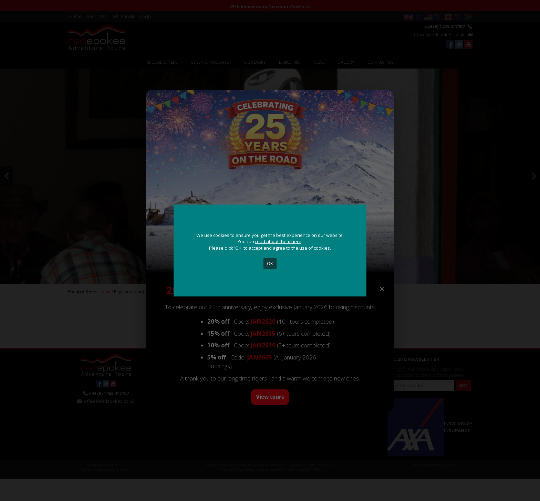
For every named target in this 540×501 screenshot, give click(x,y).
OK (270, 263)
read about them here (278, 241)
